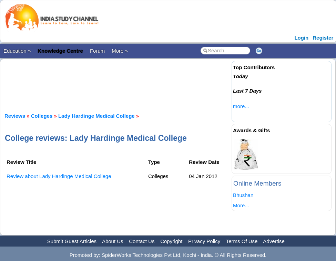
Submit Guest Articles (71, 241)
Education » (17, 51)
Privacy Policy (204, 241)
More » (120, 51)
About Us (112, 241)
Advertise (274, 241)
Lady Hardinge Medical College (96, 116)
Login (301, 38)
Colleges (42, 116)
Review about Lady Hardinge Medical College (59, 176)
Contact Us (141, 241)
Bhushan (243, 195)
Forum (97, 51)
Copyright (171, 241)
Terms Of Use (242, 241)
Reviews (14, 116)
